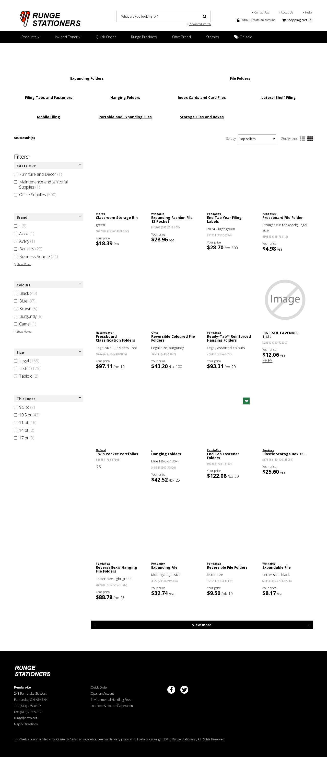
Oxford (101, 450)
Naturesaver (105, 332)
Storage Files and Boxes (202, 117)
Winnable (157, 214)
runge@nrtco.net (25, 718)
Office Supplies (35, 194)
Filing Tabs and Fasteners (48, 97)
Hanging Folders (125, 97)
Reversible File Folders (227, 567)
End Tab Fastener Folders (223, 455)
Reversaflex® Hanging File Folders (116, 569)
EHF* (267, 360)
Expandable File (276, 567)
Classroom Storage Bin (117, 217)
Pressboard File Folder (282, 217)
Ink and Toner (67, 36)
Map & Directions (26, 724)
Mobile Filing (48, 117)
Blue (25, 301)
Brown (25, 308)
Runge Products (144, 36)
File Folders (240, 78)
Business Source (36, 256)
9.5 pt (24, 407)
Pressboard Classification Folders (115, 338)
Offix (154, 332)
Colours (49, 285)
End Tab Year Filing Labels (224, 219)
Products (31, 36)
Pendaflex (214, 214)
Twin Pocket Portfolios (117, 453)
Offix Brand (181, 36)
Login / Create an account (256, 20)
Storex (100, 214)
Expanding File (164, 567)
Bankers (28, 248)
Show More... (22, 264)
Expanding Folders (87, 78)
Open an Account (102, 693)
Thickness (49, 398)
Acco (24, 233)
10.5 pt (27, 414)
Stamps (212, 36)
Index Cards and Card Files (202, 97)
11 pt (25, 422)
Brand (49, 217)
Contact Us (261, 12)
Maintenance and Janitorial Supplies (41, 184)
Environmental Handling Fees (111, 699)
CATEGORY (49, 166)
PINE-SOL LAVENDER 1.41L (280, 334)
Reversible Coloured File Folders (173, 338)
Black (25, 293)
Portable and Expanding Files (125, 117)
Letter (27, 368)
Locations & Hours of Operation (112, 706)
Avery (24, 241)
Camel (25, 324)
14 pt (24, 430)
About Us (287, 12)
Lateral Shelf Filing (278, 97)
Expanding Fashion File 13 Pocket (172, 219)
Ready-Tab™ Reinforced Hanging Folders (229, 338)
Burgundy (28, 316)
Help (308, 12)
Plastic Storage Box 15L (284, 453)
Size (49, 352)
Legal (26, 360)
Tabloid (26, 376)
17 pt (24, 437)
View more (202, 624)
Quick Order (106, 36)
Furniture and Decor (38, 174)
